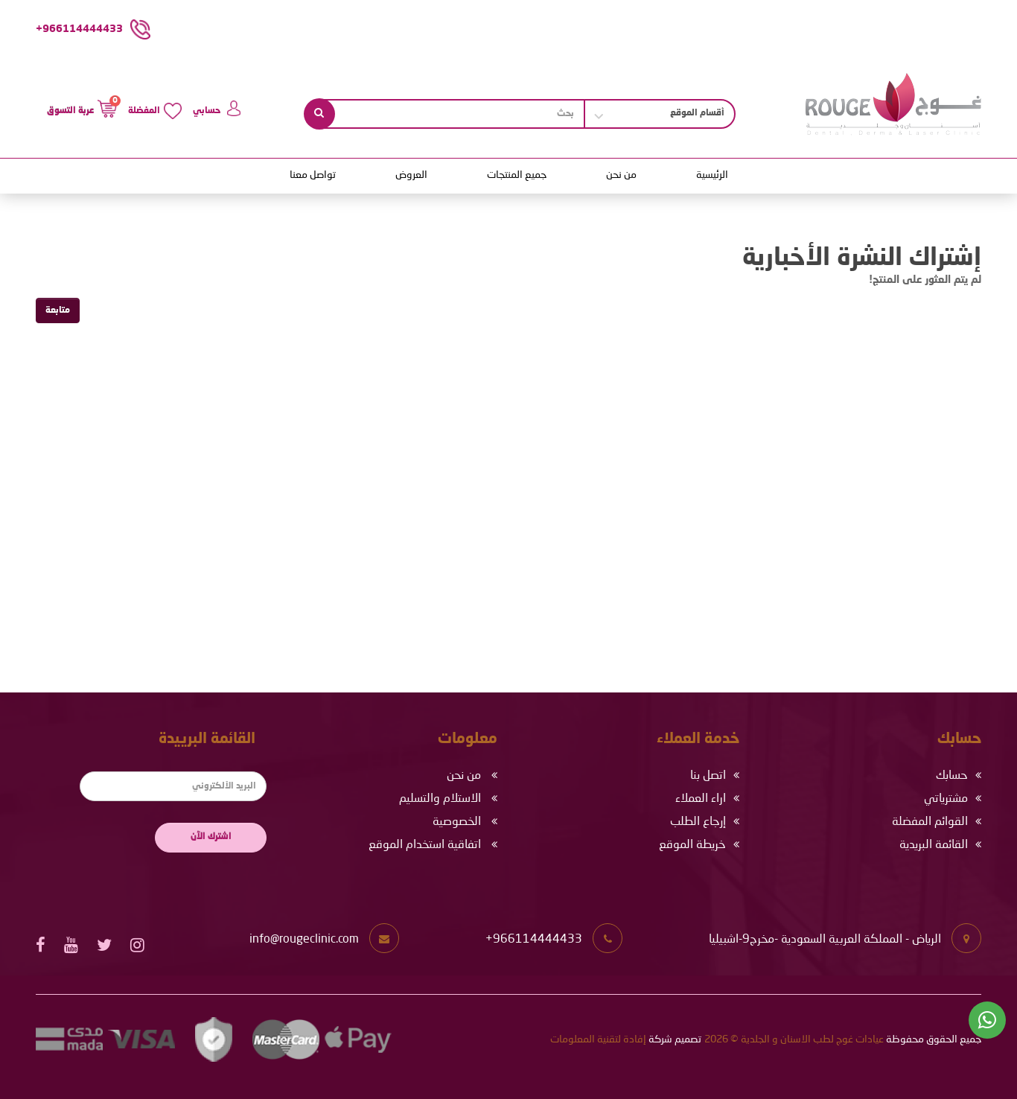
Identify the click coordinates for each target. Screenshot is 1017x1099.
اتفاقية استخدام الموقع (425, 845)
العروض (411, 175)
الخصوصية (457, 822)
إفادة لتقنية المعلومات (598, 1039)
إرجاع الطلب (698, 822)
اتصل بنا (708, 776)
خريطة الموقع (692, 845)
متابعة (57, 310)
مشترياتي (946, 799)
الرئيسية (712, 175)
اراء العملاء (700, 799)
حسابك (952, 776)
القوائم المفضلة (930, 822)
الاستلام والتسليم (440, 799)
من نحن (621, 175)
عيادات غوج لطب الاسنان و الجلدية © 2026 (794, 1039)
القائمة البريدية (933, 845)
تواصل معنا (313, 175)
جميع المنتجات (516, 175)
